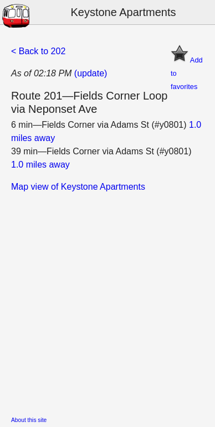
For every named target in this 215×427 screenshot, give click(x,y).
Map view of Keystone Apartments (78, 186)
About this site (29, 420)
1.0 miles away (40, 164)
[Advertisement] (107, 301)
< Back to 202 (38, 51)
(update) (91, 73)
